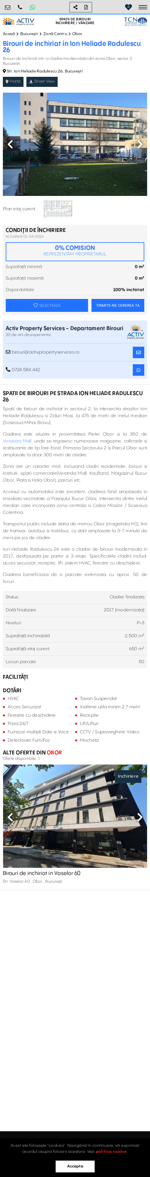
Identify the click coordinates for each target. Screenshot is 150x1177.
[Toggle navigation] (143, 7)
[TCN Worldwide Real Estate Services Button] (135, 21)
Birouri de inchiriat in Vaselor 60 (42, 873)
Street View (42, 81)
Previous (10, 144)
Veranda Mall (17, 441)
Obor (77, 34)
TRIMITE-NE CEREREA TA (118, 305)
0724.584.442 (20, 5)
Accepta (75, 1166)
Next (140, 144)
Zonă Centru (55, 34)
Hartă (13, 81)
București (29, 34)
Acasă (9, 34)
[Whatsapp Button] (32, 7)
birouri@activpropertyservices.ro (8, 5)
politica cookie (111, 1152)
